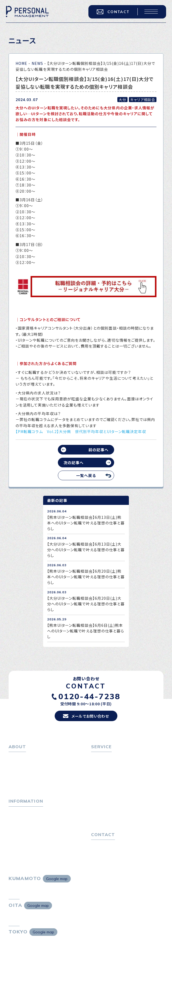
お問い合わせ (102, 845)
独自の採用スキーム (111, 814)
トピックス (17, 812)
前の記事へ (98, 449)
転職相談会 (104, 773)
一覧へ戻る (86, 475)
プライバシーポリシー (109, 853)
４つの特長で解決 (109, 807)
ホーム (14, 757)
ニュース (16, 827)
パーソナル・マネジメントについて (37, 765)
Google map (57, 878)
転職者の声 (103, 781)
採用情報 (19, 781)
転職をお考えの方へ (108, 757)
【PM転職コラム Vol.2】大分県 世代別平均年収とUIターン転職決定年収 (81, 431)
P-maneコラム (22, 820)
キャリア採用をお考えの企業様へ (119, 790)
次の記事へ (73, 462)
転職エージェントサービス (116, 765)
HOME (21, 63)
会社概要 (19, 773)
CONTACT (113, 11)
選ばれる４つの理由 (111, 799)
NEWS (37, 63)
